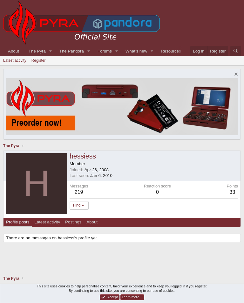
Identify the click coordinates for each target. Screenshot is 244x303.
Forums (105, 51)
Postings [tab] (73, 222)
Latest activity (14, 60)
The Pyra (37, 51)
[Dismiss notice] (235, 75)
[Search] (235, 51)
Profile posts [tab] (17, 222)
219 (79, 192)
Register (38, 60)
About (13, 51)
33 (232, 192)
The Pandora (71, 51)
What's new (136, 51)
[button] (50, 51)
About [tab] (92, 222)
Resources (171, 51)
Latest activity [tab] (47, 222)
